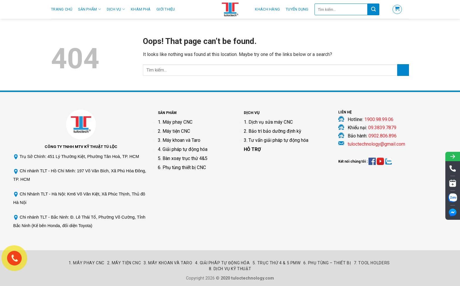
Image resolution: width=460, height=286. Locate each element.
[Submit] (403, 70)
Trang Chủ (61, 9)
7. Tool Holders (372, 263)
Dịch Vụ (116, 9)
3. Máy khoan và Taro (179, 140)
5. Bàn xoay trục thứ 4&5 (182, 158)
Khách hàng (267, 9)
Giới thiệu (165, 9)
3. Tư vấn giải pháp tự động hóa (276, 140)
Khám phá (140, 9)
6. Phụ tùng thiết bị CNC (182, 167)
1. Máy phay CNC (175, 122)
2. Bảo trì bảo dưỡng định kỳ (272, 131)
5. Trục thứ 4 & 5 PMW (277, 263)
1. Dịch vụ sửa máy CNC (268, 122)
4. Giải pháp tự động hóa (182, 149)
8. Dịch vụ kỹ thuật (230, 268)
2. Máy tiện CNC (174, 131)
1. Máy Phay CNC (86, 263)
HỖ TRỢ (252, 149)
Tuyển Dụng (297, 9)
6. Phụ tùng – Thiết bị (327, 263)
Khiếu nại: (372, 127)
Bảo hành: (372, 136)
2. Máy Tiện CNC (124, 263)
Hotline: (370, 119)
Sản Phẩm (89, 9)
